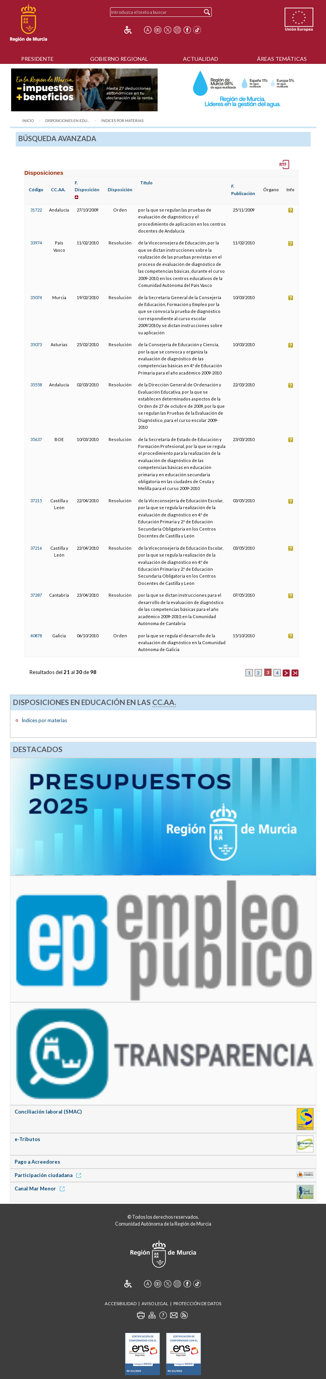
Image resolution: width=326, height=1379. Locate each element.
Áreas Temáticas (282, 58)
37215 (36, 500)
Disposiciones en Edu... (67, 121)
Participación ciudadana (49, 1175)
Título (146, 182)
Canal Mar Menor (41, 1188)
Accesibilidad (121, 1303)
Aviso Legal (155, 1303)
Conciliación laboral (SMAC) (48, 1112)
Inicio (28, 121)
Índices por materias (122, 121)
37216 (36, 547)
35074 (36, 297)
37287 (36, 595)
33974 (36, 242)
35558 (36, 384)
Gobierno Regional (119, 58)
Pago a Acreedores (37, 1162)
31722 (36, 209)
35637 (36, 439)
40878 (36, 635)
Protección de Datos (197, 1303)
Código (36, 189)
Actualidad (200, 58)
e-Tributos (27, 1139)
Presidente (37, 58)
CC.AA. (58, 189)
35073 (36, 344)
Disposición (120, 189)
